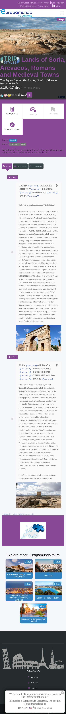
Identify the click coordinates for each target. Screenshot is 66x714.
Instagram (33, 673)
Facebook (33, 668)
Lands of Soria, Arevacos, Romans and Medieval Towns (33, 67)
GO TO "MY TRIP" (42, 3)
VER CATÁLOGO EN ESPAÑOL (23, 3)
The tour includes (36, 166)
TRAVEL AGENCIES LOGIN (26, 6)
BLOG (52, 3)
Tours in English (44, 6)
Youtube (33, 684)
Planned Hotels (20, 166)
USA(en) (60, 6)
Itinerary (7, 166)
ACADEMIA (60, 3)
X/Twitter (33, 679)
